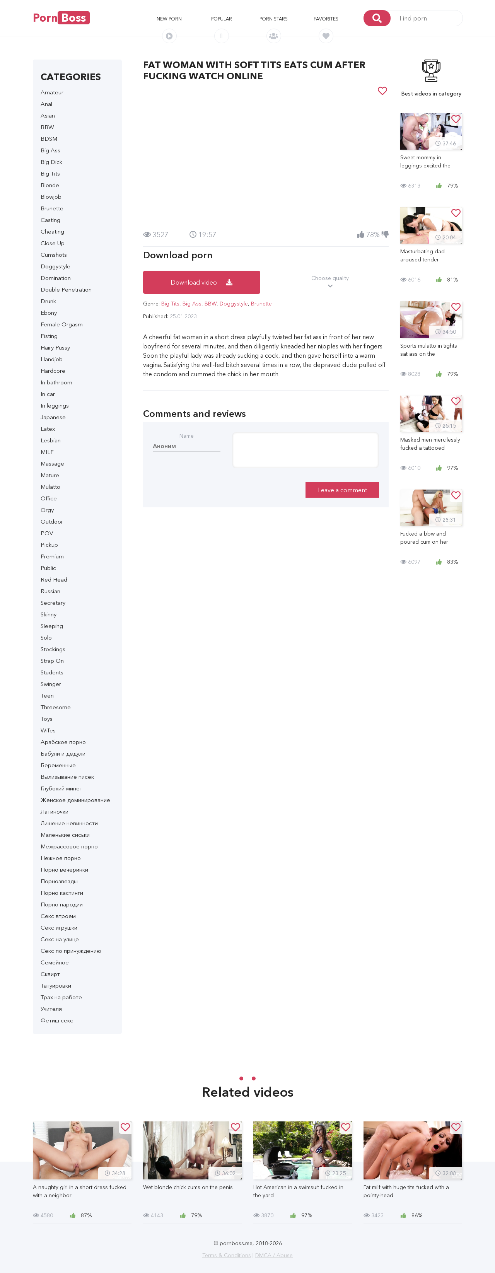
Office (49, 498)
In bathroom (56, 382)
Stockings (53, 649)
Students (52, 672)
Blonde (50, 185)
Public (48, 568)
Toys (47, 718)
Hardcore (53, 370)
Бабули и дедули (63, 753)
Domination (56, 278)
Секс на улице (60, 939)
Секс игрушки (59, 927)
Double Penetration (66, 289)
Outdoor (52, 521)
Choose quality (330, 282)
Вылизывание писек (67, 776)
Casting (50, 220)
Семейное (55, 962)
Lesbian (51, 440)
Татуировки (56, 985)
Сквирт (50, 974)
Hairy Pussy (55, 347)
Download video (201, 282)
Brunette (52, 208)
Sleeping (52, 626)
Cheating (52, 231)
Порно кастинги (62, 892)
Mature (50, 475)
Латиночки (54, 811)
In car (48, 394)
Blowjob (51, 196)
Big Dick (51, 162)
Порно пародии (62, 904)
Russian (50, 591)
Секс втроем (58, 916)
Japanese (53, 417)
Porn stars (273, 19)
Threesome (56, 707)
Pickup (49, 544)
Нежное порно (61, 858)
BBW (47, 127)
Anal (46, 104)
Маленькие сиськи (65, 834)
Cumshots (54, 254)
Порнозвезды (59, 881)
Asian (48, 115)
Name (186, 435)
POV (47, 533)
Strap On (52, 660)
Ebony (49, 312)
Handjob (52, 359)
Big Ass (50, 150)
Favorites (326, 19)
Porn (61, 17)
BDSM (49, 138)
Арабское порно (63, 742)
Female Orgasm (62, 324)
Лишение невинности (69, 823)
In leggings (55, 405)
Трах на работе (61, 997)
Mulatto (50, 486)
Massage (52, 463)
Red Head (54, 579)
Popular (221, 19)
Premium (52, 556)
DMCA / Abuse (274, 1255)
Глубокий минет (61, 788)
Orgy (47, 510)
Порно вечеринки (64, 869)
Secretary (53, 602)
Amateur (52, 92)
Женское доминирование (75, 800)
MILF (47, 452)
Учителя (51, 1008)
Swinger (51, 684)
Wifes (48, 730)
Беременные (58, 765)
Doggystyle (55, 266)
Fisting (49, 336)
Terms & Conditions (226, 1255)
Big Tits (50, 173)
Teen (47, 695)
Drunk (48, 301)
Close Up (53, 243)
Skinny (48, 614)
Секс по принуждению (71, 950)
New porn (169, 19)
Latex (48, 428)
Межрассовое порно (69, 846)
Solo (46, 637)
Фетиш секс (57, 1020)
